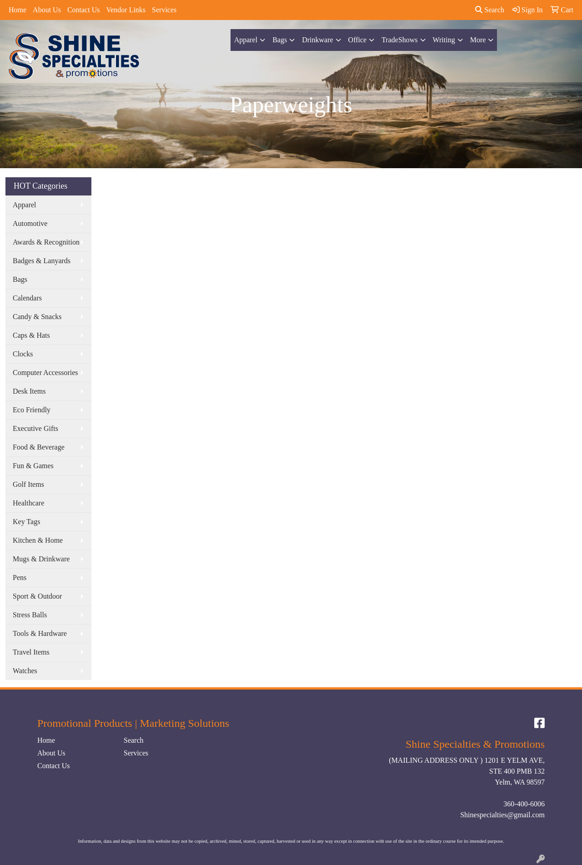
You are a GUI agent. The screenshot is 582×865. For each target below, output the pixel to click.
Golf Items (28, 484)
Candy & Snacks (37, 316)
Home (17, 10)
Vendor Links (126, 10)
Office (357, 40)
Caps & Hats (31, 335)
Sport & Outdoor (37, 596)
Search (489, 10)
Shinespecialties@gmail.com (502, 815)
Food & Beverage (39, 447)
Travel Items (31, 652)
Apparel (246, 40)
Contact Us (83, 10)
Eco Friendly (31, 410)
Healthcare (28, 503)
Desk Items (29, 391)
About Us (47, 10)
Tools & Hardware (40, 633)
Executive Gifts (35, 428)
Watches (25, 671)
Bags (279, 40)
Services (164, 10)
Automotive (30, 223)
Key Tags (26, 521)
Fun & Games (33, 466)
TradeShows (399, 40)
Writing (444, 40)
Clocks (23, 354)
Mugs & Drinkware (41, 559)
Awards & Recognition (46, 242)
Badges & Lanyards (41, 261)
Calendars (27, 298)
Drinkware (317, 40)
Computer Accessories (45, 372)
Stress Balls (30, 615)
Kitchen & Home (38, 540)
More (478, 40)
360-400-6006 (524, 804)
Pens (19, 577)
